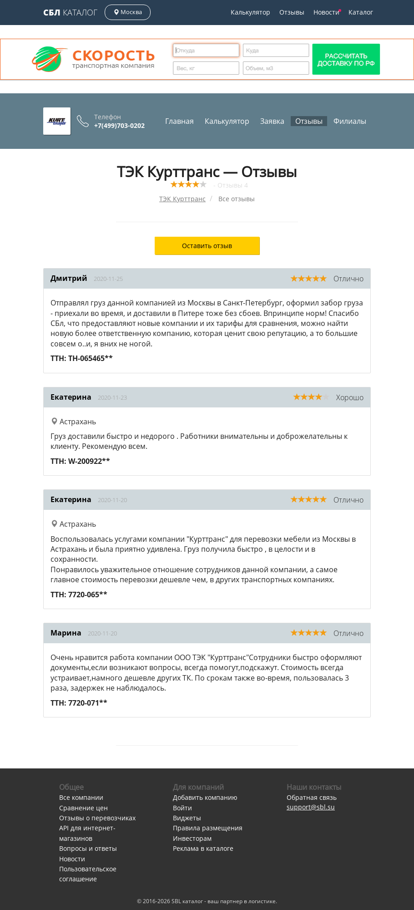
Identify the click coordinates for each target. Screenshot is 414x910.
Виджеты (187, 817)
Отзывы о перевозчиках (97, 817)
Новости (327, 12)
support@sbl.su (311, 807)
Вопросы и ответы (88, 848)
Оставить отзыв (207, 245)
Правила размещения (207, 828)
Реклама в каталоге (203, 848)
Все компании (81, 797)
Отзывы (291, 12)
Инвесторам (192, 838)
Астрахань (73, 422)
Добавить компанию (205, 797)
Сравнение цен (83, 807)
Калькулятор (250, 12)
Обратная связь (312, 797)
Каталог (70, 12)
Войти (182, 807)
